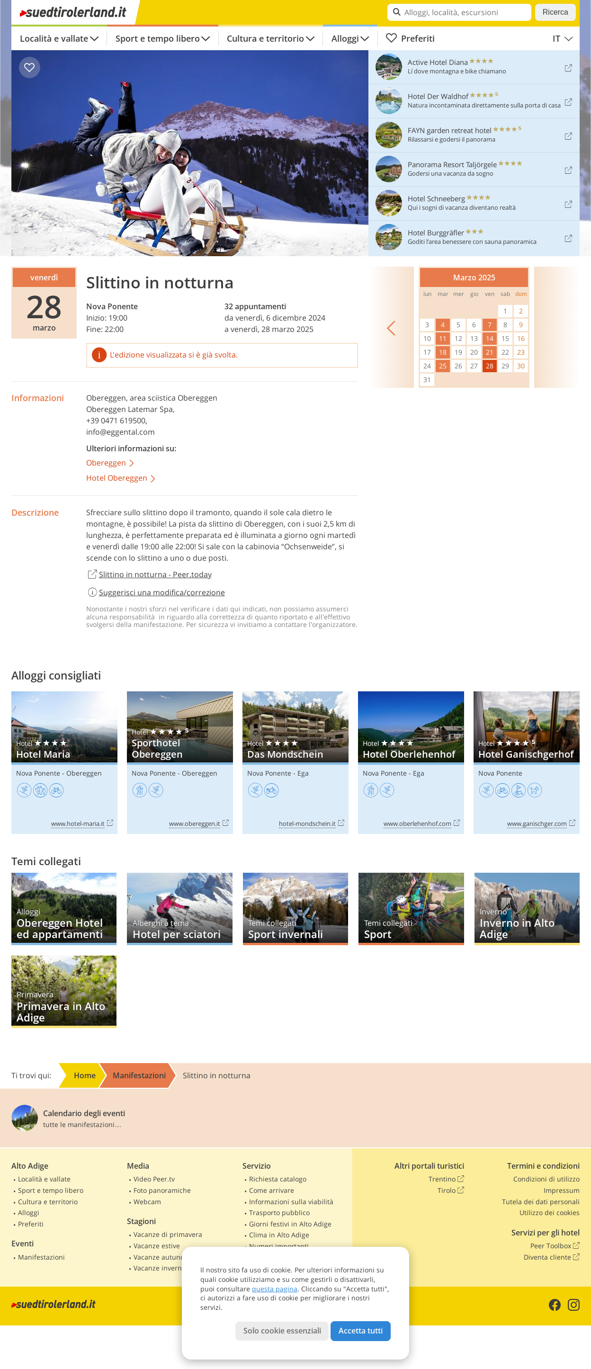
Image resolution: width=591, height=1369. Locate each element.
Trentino (446, 1179)
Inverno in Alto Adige (527, 909)
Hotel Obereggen (121, 478)
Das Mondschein (295, 762)
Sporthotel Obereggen (180, 762)
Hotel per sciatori (179, 909)
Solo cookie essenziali (282, 1330)
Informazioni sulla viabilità (291, 1201)
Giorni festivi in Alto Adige (290, 1223)
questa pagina (274, 1288)
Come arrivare (271, 1190)
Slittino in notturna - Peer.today (149, 575)
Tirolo (451, 1190)
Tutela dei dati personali (541, 1201)
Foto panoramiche (162, 1190)
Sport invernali (295, 909)
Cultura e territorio (265, 38)
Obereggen (106, 398)
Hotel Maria (64, 762)
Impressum (562, 1190)
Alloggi (345, 38)
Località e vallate (54, 38)
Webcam (147, 1201)
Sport (411, 909)
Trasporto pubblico (279, 1212)
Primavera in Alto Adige (63, 992)
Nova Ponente (112, 306)
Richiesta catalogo (277, 1178)
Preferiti (410, 38)
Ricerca (555, 12)
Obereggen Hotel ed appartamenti (63, 909)
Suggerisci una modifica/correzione (155, 592)
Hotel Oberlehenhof (411, 762)
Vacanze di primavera (168, 1234)
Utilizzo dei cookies (549, 1212)
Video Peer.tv (154, 1178)
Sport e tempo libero (158, 38)
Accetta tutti (361, 1330)
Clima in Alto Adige (279, 1234)
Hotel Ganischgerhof (527, 762)
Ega (303, 773)
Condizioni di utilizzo (546, 1178)
